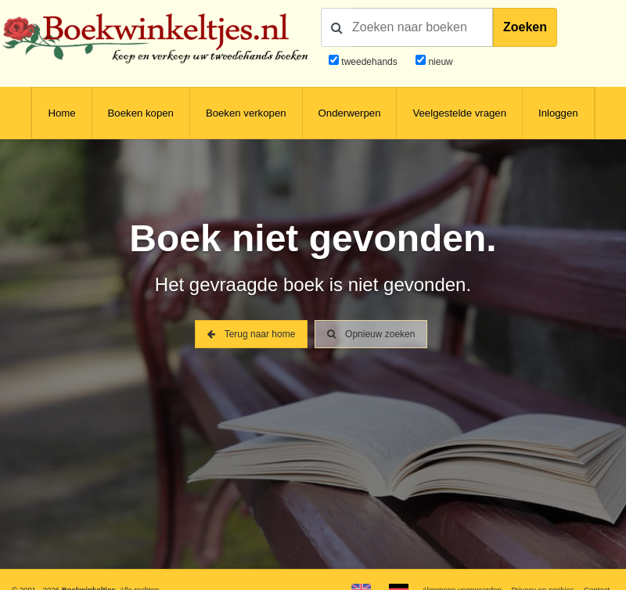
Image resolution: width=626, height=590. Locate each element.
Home (61, 113)
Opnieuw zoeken (371, 334)
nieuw (439, 61)
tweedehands (369, 61)
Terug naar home (251, 334)
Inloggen (558, 113)
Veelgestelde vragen (459, 113)
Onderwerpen (349, 113)
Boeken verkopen (246, 113)
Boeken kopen (141, 113)
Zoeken (525, 27)
